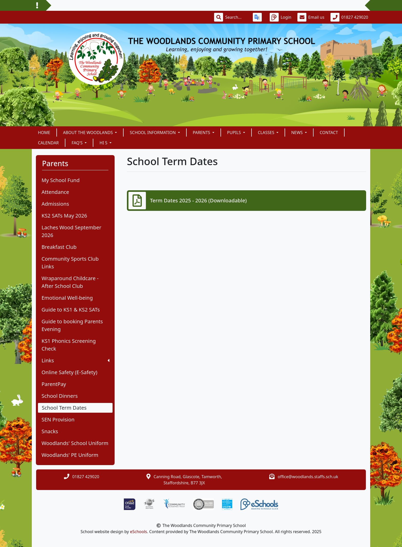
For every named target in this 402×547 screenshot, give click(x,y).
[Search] (236, 17)
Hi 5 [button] (103, 143)
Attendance (55, 191)
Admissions (55, 203)
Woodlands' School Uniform (75, 443)
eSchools (138, 531)
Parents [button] (202, 132)
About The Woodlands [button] (88, 132)
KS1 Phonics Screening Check (69, 344)
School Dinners (60, 395)
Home (44, 132)
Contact (329, 132)
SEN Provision (58, 419)
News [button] (297, 132)
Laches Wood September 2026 (71, 231)
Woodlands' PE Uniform (70, 454)
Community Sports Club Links (70, 262)
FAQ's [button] (78, 143)
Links (75, 360)
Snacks (50, 431)
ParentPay (54, 384)
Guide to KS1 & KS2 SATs (71, 309)
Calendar (48, 143)
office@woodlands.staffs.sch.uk (308, 476)
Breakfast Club (59, 246)
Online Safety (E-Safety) (69, 372)
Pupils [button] (234, 132)
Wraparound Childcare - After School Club (70, 282)
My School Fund (60, 180)
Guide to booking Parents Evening (72, 325)
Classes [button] (266, 132)
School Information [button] (153, 132)
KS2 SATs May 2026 (64, 215)
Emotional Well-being (67, 297)
